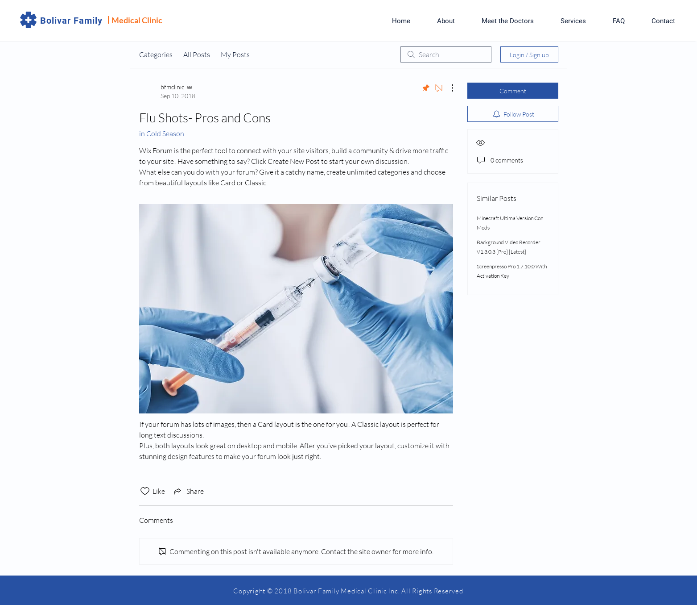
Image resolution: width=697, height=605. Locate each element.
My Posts (235, 54)
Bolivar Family (71, 20)
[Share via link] (188, 491)
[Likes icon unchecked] (145, 491)
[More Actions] (447, 88)
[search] (445, 54)
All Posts (196, 54)
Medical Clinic (136, 20)
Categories (156, 54)
